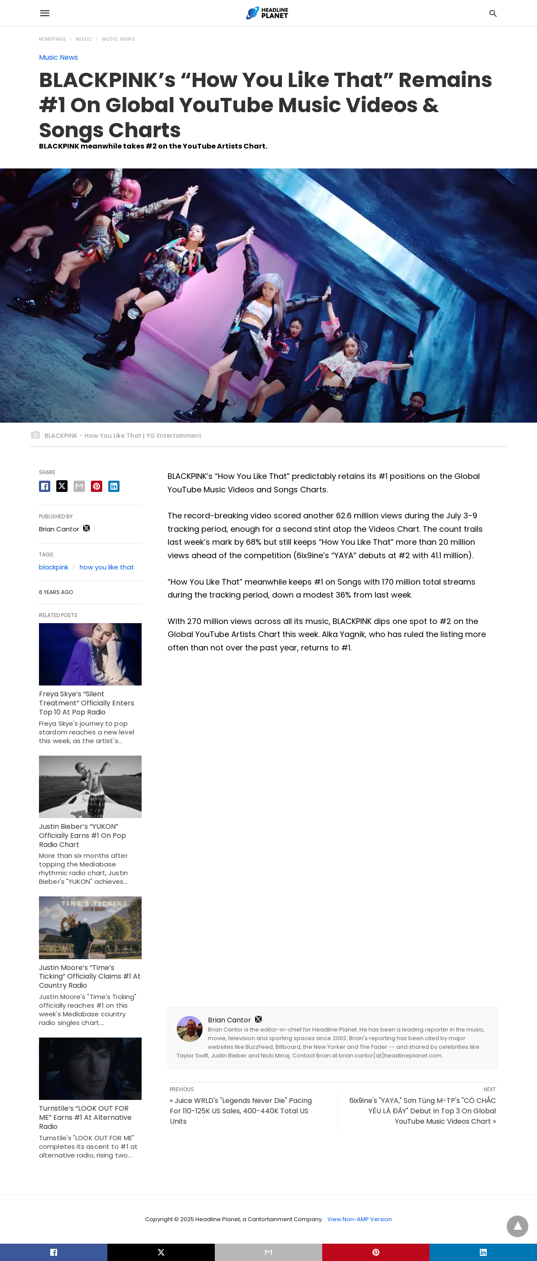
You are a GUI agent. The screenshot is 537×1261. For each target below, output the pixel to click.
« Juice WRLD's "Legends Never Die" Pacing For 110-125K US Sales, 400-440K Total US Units (241, 1111)
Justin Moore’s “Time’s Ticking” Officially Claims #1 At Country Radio (90, 977)
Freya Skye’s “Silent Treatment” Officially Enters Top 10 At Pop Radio (86, 703)
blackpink (53, 567)
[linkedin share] (114, 486)
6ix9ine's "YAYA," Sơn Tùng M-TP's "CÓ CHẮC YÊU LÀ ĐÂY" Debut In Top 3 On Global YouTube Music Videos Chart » (422, 1111)
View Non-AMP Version (359, 1219)
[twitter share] (62, 486)
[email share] (79, 486)
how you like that (107, 567)
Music (84, 39)
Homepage (52, 39)
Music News (118, 39)
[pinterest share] (96, 486)
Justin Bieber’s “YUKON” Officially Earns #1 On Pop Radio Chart (82, 835)
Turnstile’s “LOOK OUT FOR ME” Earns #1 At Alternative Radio (85, 1117)
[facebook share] (44, 486)
